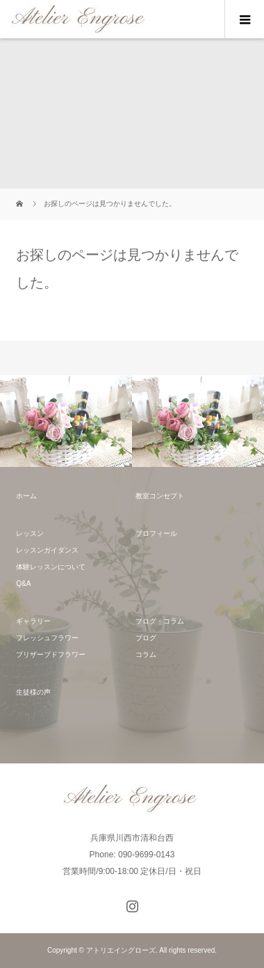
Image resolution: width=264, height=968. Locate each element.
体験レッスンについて (50, 567)
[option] (66, 421)
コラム (145, 654)
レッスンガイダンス (47, 550)
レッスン (30, 533)
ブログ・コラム (159, 621)
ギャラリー (33, 621)
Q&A (23, 583)
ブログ (145, 638)
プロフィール (156, 533)
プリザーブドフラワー (50, 654)
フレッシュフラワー (47, 638)
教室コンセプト (159, 496)
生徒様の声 (33, 692)
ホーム (26, 496)
